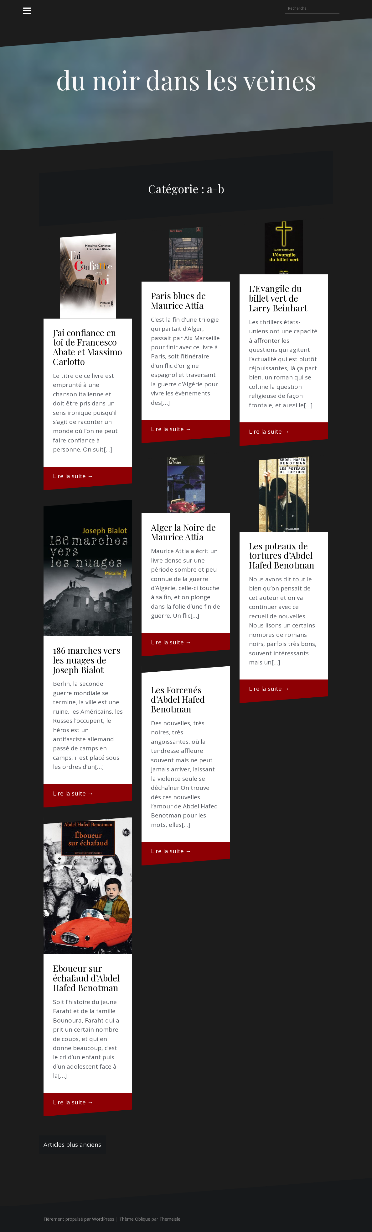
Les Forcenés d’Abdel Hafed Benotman (178, 699)
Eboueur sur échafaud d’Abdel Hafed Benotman (86, 977)
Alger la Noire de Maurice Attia (183, 532)
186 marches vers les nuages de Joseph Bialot (86, 659)
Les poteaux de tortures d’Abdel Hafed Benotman (281, 555)
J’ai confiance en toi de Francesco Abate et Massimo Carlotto (87, 347)
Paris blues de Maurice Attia (178, 300)
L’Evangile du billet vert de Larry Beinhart (278, 298)
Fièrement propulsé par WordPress (79, 1219)
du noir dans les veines (186, 79)
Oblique (142, 1219)
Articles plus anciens (72, 1144)
